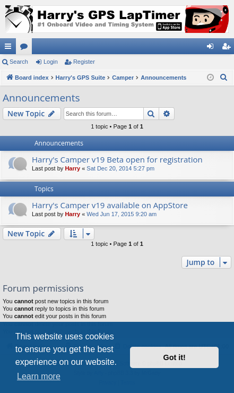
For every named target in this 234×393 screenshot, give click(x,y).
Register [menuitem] (228, 48)
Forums (26, 48)
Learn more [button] (38, 376)
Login (51, 61)
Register (84, 61)
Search (19, 61)
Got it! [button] (174, 357)
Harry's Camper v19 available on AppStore (110, 205)
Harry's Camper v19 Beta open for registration (117, 159)
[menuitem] (224, 77)
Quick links (10, 48)
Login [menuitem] (212, 48)
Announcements (41, 98)
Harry (72, 168)
